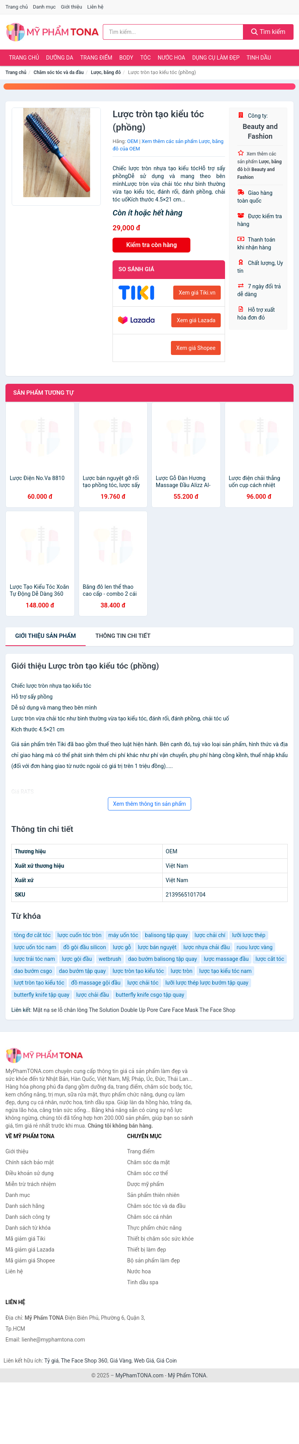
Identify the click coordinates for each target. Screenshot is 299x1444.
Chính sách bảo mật (29, 1162)
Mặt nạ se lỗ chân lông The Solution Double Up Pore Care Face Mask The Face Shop (134, 1010)
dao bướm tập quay (82, 971)
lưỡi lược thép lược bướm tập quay (206, 983)
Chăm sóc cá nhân (149, 1217)
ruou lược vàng (255, 947)
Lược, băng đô (106, 72)
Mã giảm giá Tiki (25, 1239)
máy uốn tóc (123, 935)
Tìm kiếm (268, 31)
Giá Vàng (121, 1361)
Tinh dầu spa (142, 1282)
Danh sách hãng (24, 1206)
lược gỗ (122, 947)
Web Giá (144, 1361)
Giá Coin (167, 1361)
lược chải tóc (142, 983)
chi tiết (123, 635)
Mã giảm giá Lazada (30, 1249)
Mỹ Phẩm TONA (187, 1375)
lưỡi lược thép (248, 935)
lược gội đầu (77, 959)
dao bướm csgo (33, 971)
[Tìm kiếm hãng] (173, 32)
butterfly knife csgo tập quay (150, 995)
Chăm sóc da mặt (148, 1162)
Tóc (145, 58)
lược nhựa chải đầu (206, 947)
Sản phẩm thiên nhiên (153, 1195)
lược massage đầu (226, 959)
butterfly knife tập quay (41, 995)
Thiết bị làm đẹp (146, 1249)
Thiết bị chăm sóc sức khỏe (160, 1239)
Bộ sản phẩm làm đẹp (153, 1260)
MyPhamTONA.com (139, 1375)
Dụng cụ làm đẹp (216, 58)
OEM (132, 141)
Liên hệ (95, 7)
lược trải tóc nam (34, 959)
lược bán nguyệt (157, 947)
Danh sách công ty (27, 1217)
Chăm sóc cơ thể (147, 1173)
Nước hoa (171, 58)
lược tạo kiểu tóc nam (225, 971)
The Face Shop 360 (84, 1361)
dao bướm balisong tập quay (162, 959)
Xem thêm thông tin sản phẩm (149, 804)
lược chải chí (210, 935)
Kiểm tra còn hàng (151, 245)
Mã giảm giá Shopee (30, 1260)
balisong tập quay (166, 935)
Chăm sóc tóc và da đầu (58, 72)
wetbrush (110, 959)
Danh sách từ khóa (28, 1228)
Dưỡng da (59, 58)
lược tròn (181, 971)
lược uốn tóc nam (35, 947)
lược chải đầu (92, 995)
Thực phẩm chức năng (154, 1228)
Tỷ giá (51, 1361)
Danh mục (44, 7)
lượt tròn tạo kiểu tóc (39, 983)
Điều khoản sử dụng (29, 1173)
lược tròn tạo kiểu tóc (138, 971)
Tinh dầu (258, 58)
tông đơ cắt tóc (32, 935)
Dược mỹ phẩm (145, 1184)
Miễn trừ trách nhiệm (30, 1184)
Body (127, 58)
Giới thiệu (71, 7)
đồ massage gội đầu (96, 983)
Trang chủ (16, 7)
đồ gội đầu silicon (84, 947)
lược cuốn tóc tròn (80, 935)
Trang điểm (96, 58)
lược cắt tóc (269, 959)
